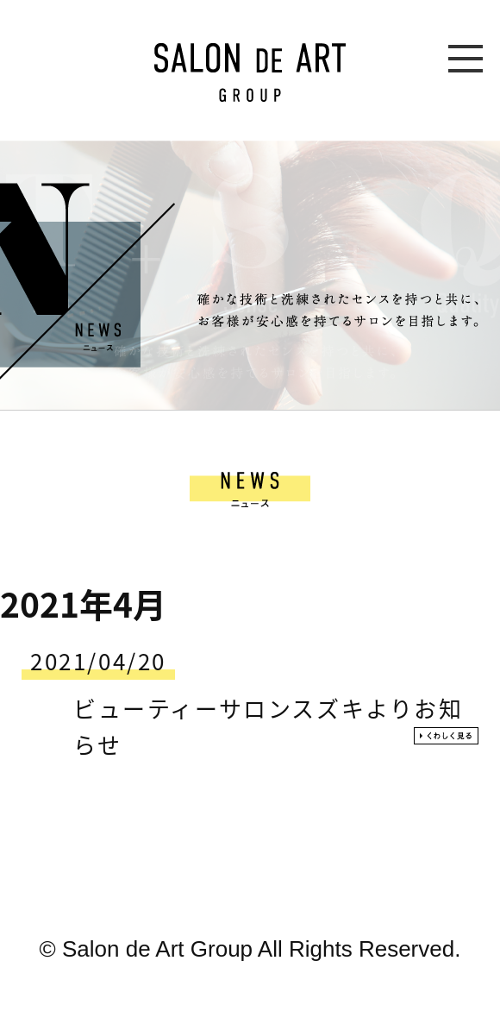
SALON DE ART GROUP (250, 72)
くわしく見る (446, 735)
